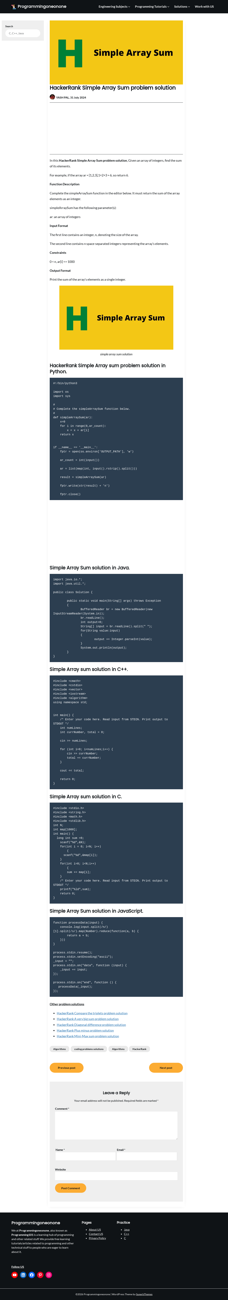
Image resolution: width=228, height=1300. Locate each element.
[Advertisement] (116, 128)
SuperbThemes (144, 1294)
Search (9, 26)
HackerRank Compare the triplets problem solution (92, 1013)
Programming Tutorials (151, 6)
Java (126, 1229)
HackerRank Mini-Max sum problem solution (88, 1036)
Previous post (66, 1067)
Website (60, 1169)
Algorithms (59, 1048)
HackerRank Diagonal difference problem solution (91, 1025)
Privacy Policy (97, 1238)
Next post (166, 1067)
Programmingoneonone (42, 6)
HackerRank (139, 1048)
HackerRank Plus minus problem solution (85, 1030)
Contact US (96, 1233)
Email (121, 1149)
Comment (62, 1108)
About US (95, 1229)
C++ (126, 1233)
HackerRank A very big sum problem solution (88, 1019)
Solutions (180, 6)
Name (60, 1149)
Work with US (204, 6)
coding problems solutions (88, 1048)
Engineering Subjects (113, 6)
